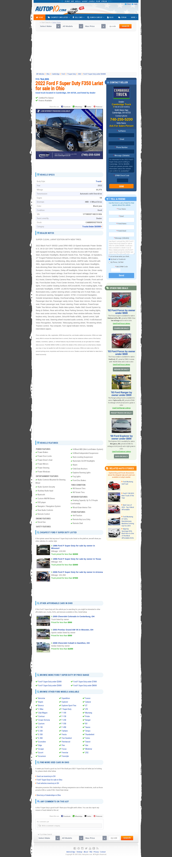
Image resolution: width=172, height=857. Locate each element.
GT (86, 705)
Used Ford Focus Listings (121, 323)
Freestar (65, 752)
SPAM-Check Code (121, 175)
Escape (41, 749)
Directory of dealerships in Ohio (49, 795)
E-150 (40, 727)
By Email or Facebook (117, 259)
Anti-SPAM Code (121, 267)
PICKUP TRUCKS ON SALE (121, 412)
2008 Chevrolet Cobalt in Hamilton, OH (71, 643)
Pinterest (99, 107)
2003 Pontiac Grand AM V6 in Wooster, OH (73, 630)
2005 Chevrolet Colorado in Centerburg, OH (73, 616)
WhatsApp (78, 107)
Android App (70, 852)
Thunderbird (89, 734)
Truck (98, 181)
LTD (86, 709)
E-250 (40, 731)
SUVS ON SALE (120, 456)
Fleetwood (66, 741)
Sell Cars (78, 17)
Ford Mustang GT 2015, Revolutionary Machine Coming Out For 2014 (128, 519)
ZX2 (86, 752)
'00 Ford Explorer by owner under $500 (121, 436)
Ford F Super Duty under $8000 (85, 685)
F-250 (64, 720)
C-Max (40, 709)
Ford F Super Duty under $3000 (50, 685)
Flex (63, 745)
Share (129, 4)
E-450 (40, 738)
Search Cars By (94, 17)
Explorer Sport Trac (69, 705)
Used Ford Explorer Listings (121, 451)
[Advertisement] (86, 52)
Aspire (40, 702)
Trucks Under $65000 (91, 226)
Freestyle (65, 756)
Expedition (66, 698)
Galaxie (88, 702)
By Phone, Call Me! (116, 262)
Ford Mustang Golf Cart (127, 482)
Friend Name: (121, 223)
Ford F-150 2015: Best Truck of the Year (128, 495)
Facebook (67, 107)
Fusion (87, 698)
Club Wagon (42, 713)
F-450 (64, 727)
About (86, 852)
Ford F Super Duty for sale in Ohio (49, 779)
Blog (110, 17)
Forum (122, 17)
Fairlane (65, 731)
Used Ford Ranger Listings (121, 408)
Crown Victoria (44, 720)
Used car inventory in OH (46, 776)
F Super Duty (66, 709)
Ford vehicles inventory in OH (48, 783)
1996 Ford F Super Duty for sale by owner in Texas (77, 559)
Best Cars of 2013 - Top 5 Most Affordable (128, 506)
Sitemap (79, 852)
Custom (41, 723)
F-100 (64, 713)
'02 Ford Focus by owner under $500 (121, 311)
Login (135, 4)
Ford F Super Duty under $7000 (85, 681)
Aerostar (41, 698)
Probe (87, 716)
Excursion (42, 756)
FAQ (90, 852)
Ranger (88, 720)
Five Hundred (67, 738)
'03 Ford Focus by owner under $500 (121, 352)
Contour (41, 716)
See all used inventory (122, 107)
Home (39, 17)
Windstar (88, 749)
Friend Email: (121, 231)
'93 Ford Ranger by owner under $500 (121, 393)
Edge (40, 745)
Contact (103, 852)
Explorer (65, 702)
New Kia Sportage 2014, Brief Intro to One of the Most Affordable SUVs (127, 532)
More (133, 17)
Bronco (41, 705)
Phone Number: (121, 147)
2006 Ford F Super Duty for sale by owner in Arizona (78, 572)
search (125, 26)
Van (86, 745)
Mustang (88, 713)
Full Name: (121, 131)
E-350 (40, 734)
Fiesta (64, 734)
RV (86, 723)
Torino (87, 738)
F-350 (64, 723)
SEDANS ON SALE (121, 369)
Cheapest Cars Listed (58, 17)
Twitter (88, 107)
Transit (87, 741)
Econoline (42, 741)
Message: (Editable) (121, 155)
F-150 (64, 716)
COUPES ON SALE (121, 328)
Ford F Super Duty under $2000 (50, 681)
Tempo (87, 731)
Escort (40, 752)
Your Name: (121, 209)
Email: (121, 139)
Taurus (87, 727)
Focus (64, 749)
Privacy (96, 852)
